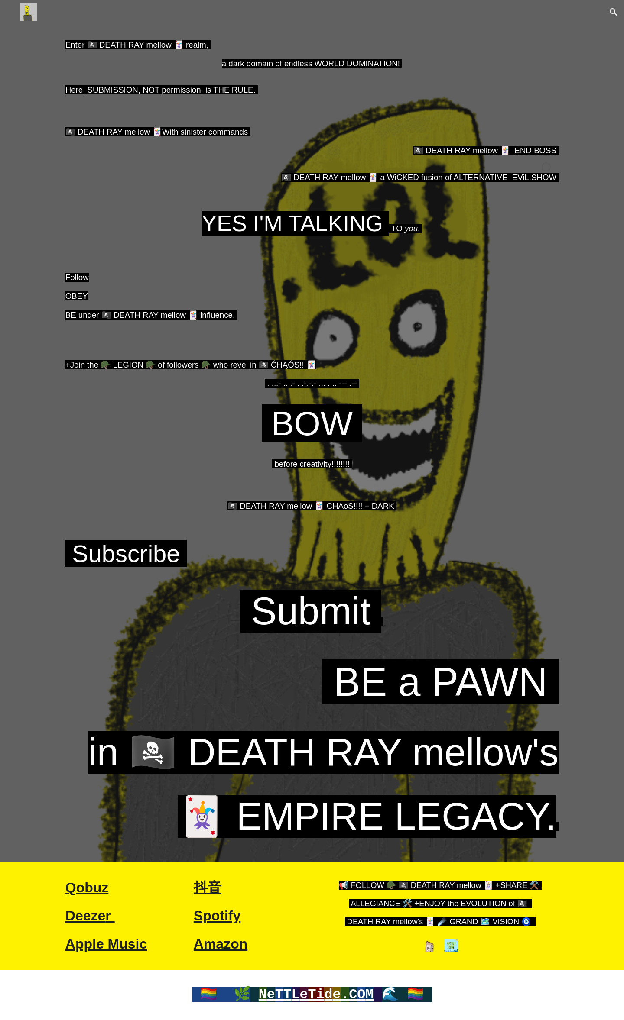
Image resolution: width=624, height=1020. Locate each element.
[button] (613, 12)
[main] (312, 443)
